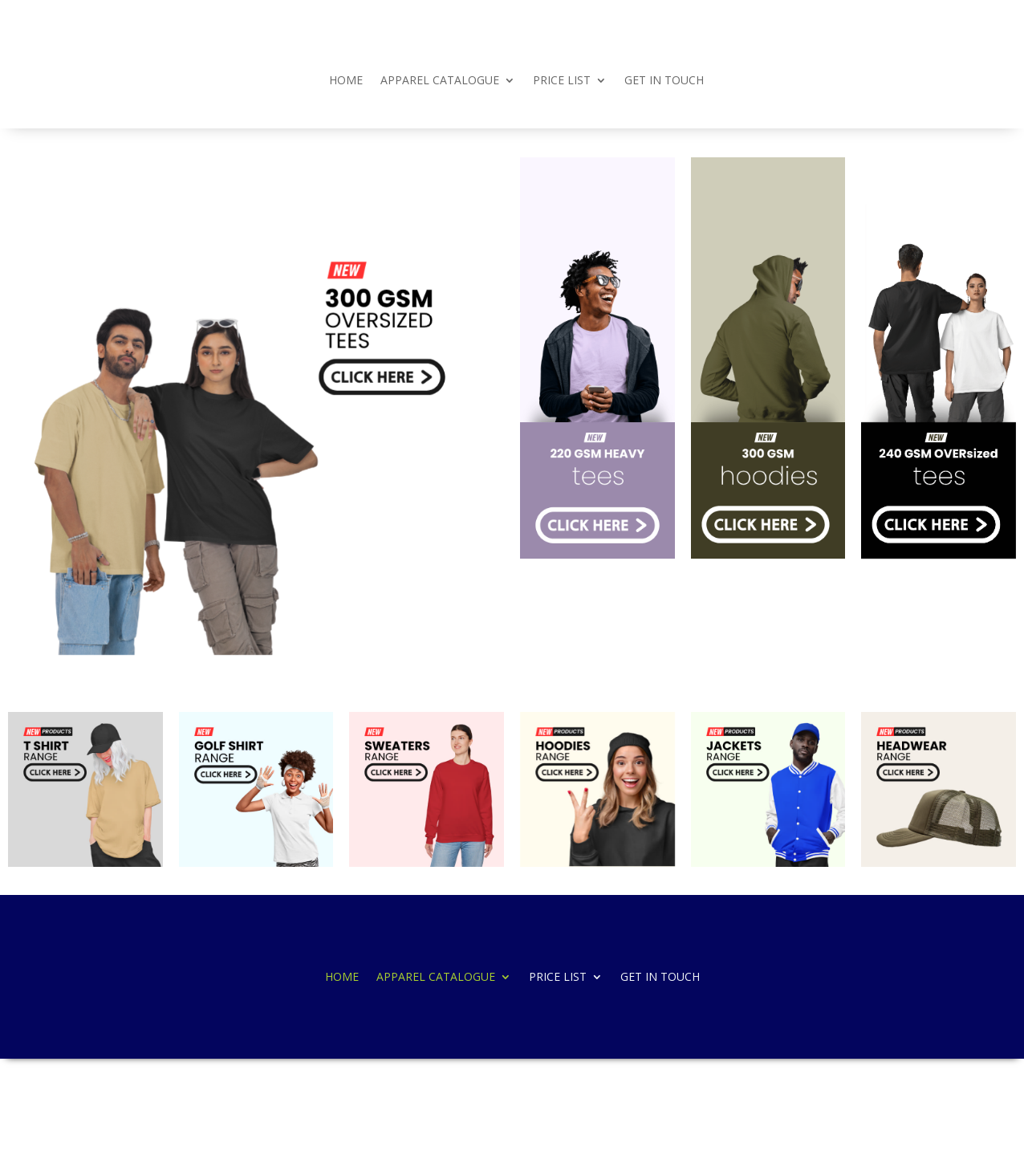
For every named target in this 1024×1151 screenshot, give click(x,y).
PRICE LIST (562, 81)
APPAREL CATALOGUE (439, 81)
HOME (346, 81)
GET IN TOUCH (664, 81)
